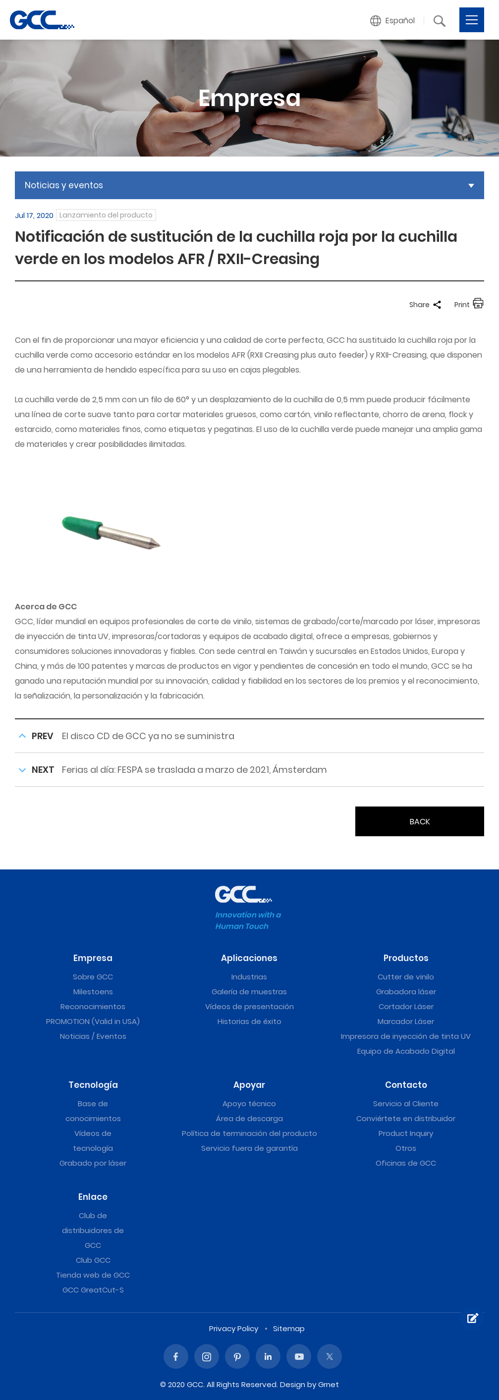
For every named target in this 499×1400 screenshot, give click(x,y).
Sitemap (289, 1328)
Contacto (406, 1085)
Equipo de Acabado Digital (406, 1051)
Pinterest (237, 1356)
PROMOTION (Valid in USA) (93, 1021)
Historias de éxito (249, 1021)
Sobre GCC (93, 976)
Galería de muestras (249, 991)
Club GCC (93, 1260)
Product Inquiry (406, 1133)
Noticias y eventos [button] (64, 185)
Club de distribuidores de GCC (93, 1230)
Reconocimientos (92, 1006)
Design (292, 1384)
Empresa (92, 958)
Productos (406, 958)
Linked (268, 1356)
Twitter (329, 1356)
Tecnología (93, 1085)
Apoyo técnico (249, 1103)
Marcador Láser (406, 1021)
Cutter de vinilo (406, 976)
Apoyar (249, 1085)
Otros (405, 1148)
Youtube (298, 1356)
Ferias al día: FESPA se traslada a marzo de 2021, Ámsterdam (194, 769)
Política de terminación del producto (249, 1133)
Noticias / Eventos (93, 1036)
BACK (420, 821)
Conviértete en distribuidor (405, 1118)
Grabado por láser (92, 1163)
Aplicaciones (249, 958)
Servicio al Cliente (406, 1103)
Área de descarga (249, 1118)
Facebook (176, 1356)
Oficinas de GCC (406, 1163)
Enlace (93, 1197)
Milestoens (93, 991)
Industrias (249, 976)
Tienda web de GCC (93, 1275)
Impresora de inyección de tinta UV (406, 1036)
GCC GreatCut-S (93, 1290)
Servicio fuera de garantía (249, 1148)
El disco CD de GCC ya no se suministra (148, 736)
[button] (393, 21)
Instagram (206, 1356)
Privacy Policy (233, 1328)
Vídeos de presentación (249, 1006)
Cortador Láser (406, 1006)
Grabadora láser (406, 991)
